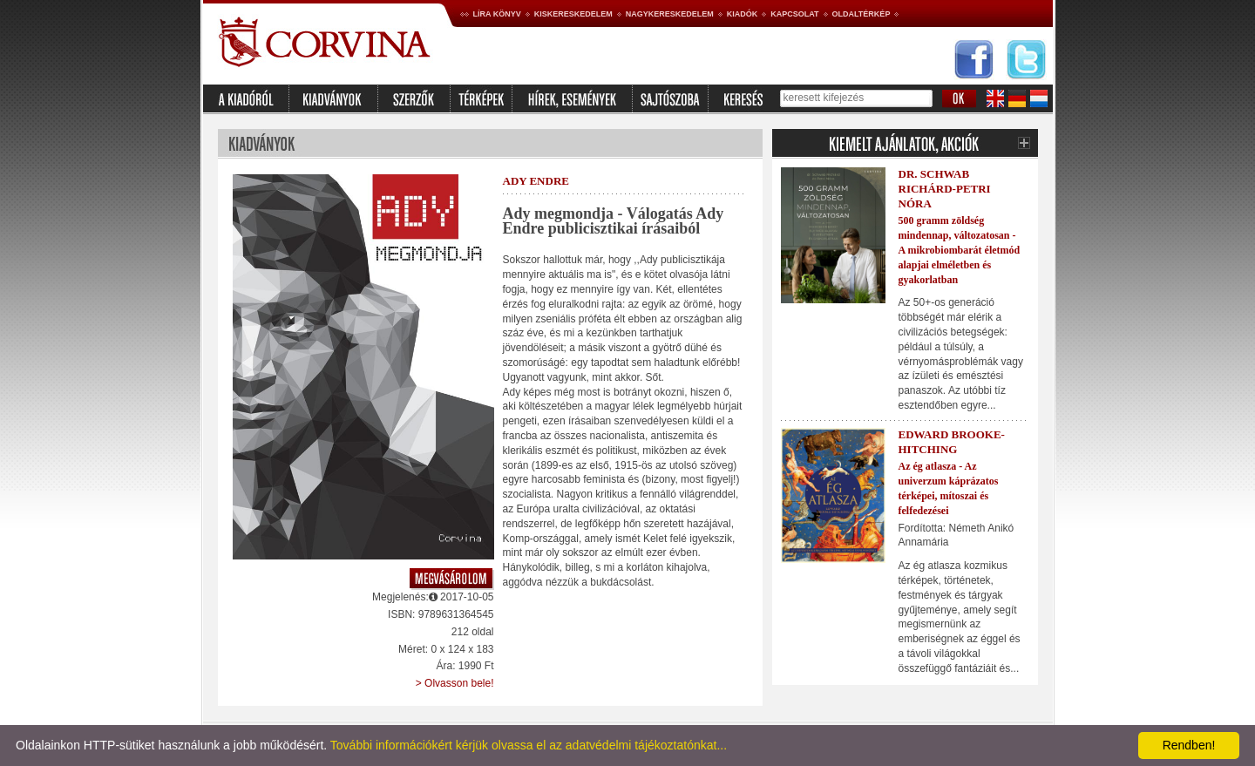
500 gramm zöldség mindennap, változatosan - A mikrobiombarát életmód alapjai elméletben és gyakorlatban (960, 249)
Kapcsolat (794, 14)
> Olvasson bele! (455, 683)
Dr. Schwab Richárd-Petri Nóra (945, 188)
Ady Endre (536, 180)
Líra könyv (497, 14)
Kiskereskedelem (573, 14)
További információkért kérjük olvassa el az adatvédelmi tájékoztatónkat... (528, 745)
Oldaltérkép (861, 14)
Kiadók (742, 14)
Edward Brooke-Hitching (952, 442)
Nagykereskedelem (670, 14)
